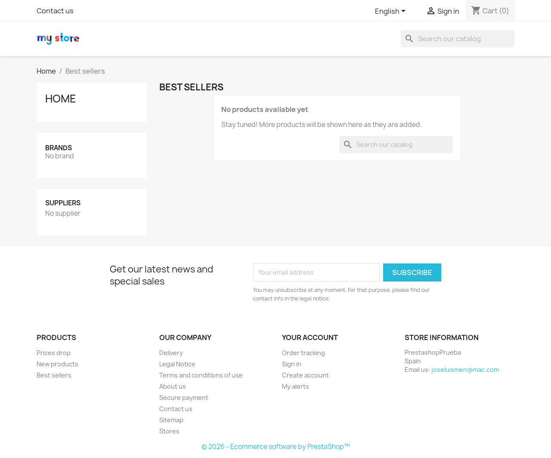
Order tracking (303, 353)
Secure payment (183, 397)
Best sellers (54, 375)
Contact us (55, 10)
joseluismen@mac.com (465, 369)
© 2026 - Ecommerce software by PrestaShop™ (275, 446)
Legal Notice (177, 364)
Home (60, 98)
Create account (305, 375)
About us (172, 386)
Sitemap (171, 420)
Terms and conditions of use (201, 375)
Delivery (171, 353)
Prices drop (54, 353)
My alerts (295, 386)
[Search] (457, 38)
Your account (310, 337)
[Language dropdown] (392, 11)
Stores (169, 431)
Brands (58, 147)
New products (57, 364)
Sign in (291, 364)
